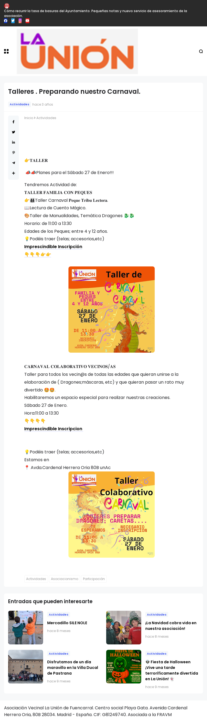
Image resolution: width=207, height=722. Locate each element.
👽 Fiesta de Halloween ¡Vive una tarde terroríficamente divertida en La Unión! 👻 (171, 670)
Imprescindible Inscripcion (53, 429)
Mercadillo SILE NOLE (67, 623)
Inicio (28, 118)
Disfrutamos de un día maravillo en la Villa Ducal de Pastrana (72, 667)
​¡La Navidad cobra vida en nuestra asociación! (170, 625)
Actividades (19, 104)
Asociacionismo (64, 579)
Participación (94, 579)
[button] (6, 51)
